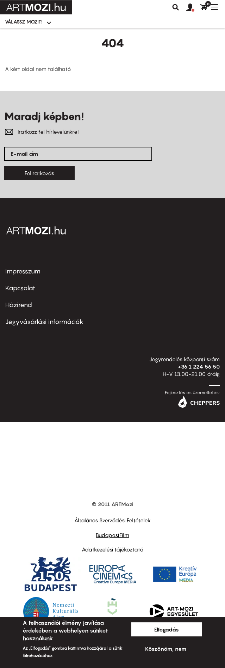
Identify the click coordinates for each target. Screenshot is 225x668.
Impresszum (22, 271)
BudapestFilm (112, 535)
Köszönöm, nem (165, 649)
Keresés (175, 7)
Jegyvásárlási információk (44, 321)
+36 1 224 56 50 (199, 366)
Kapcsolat (20, 288)
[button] (193, 7)
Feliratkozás (39, 173)
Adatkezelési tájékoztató (112, 549)
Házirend (18, 305)
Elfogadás (166, 629)
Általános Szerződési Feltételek (112, 520)
